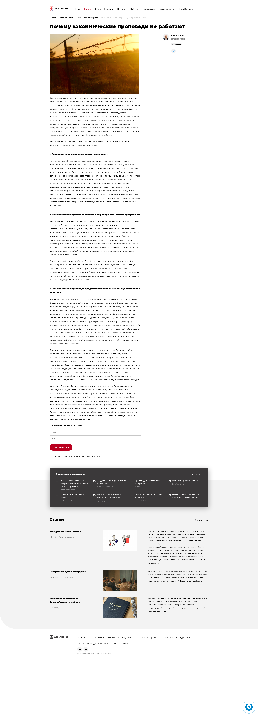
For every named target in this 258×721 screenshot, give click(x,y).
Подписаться (61, 447)
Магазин (108, 9)
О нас (77, 9)
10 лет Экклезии (186, 9)
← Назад (53, 18)
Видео (97, 9)
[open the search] (202, 9)
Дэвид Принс (177, 35)
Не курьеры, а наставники (65, 531)
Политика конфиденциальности (93, 644)
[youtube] (85, 649)
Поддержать (149, 9)
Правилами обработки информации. (83, 457)
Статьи (87, 9)
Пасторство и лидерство (87, 18)
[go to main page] (59, 9)
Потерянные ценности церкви (68, 572)
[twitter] (173, 51)
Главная (63, 18)
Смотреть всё (195, 474)
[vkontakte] (79, 649)
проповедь (176, 44)
